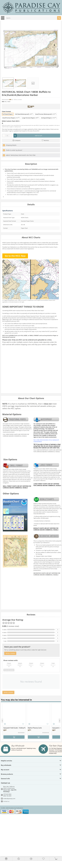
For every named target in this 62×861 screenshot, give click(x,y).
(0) (12, 99)
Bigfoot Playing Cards (35, 728)
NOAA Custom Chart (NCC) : (11, 121)
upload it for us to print (11, 333)
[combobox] (33, 18)
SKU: (3, 101)
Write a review (18, 99)
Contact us (6, 801)
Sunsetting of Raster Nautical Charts (29, 316)
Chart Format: (6, 111)
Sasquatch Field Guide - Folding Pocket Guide (14, 728)
